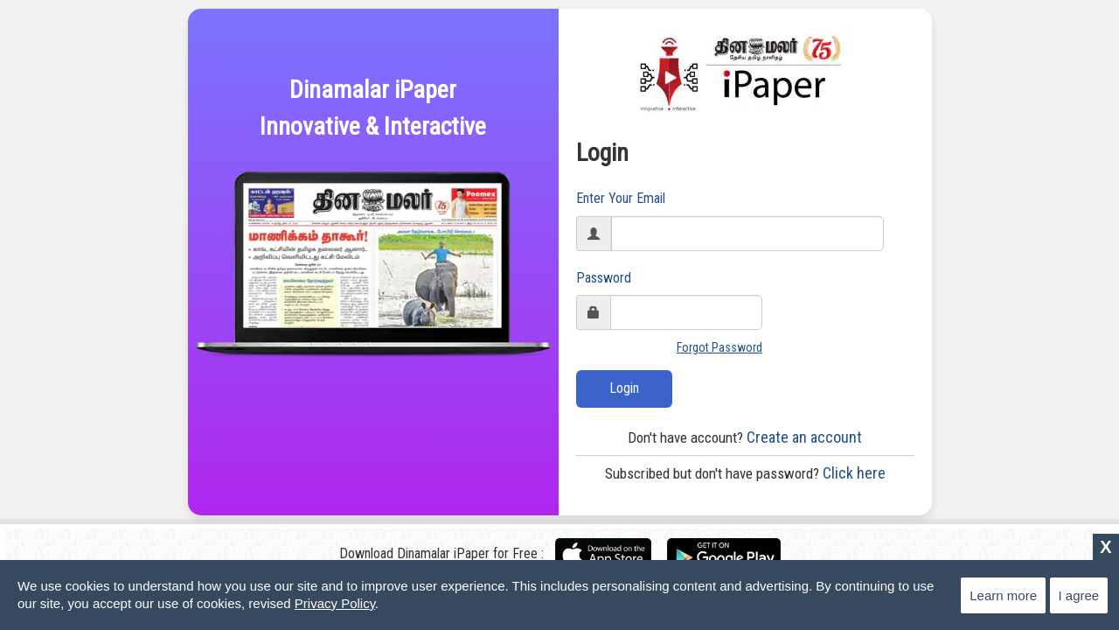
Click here (745, 473)
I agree (1079, 595)
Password (603, 278)
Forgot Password (719, 347)
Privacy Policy (335, 603)
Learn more (1003, 595)
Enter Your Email (620, 198)
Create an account (745, 437)
